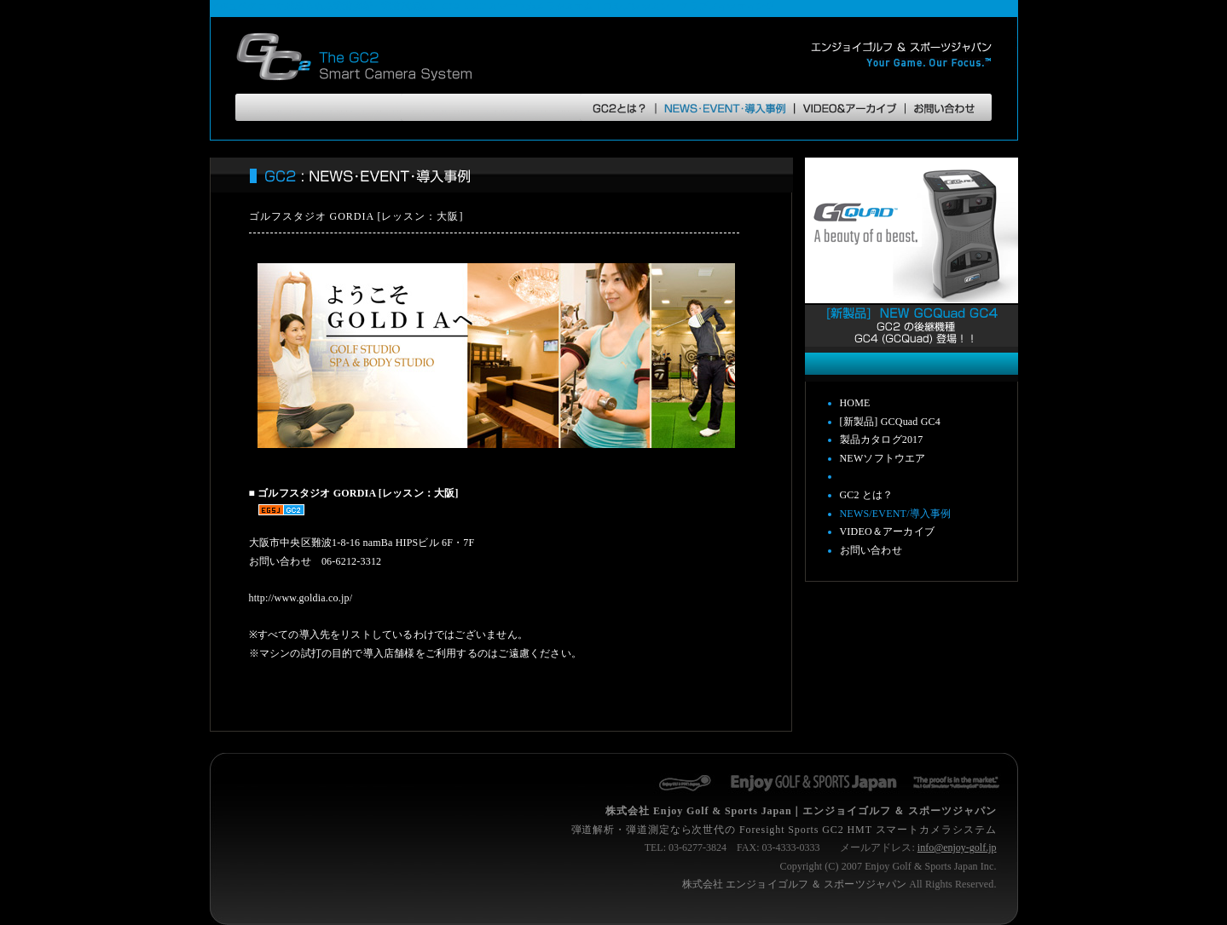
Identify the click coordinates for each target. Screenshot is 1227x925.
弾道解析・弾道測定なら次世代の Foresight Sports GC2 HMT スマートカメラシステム (784, 830)
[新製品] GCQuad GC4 (890, 422)
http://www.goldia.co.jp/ (301, 598)
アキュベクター (243, 6)
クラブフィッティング (726, 6)
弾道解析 (352, 6)
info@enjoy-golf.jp (957, 847)
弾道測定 (400, 6)
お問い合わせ (871, 550)
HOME (855, 403)
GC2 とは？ (867, 495)
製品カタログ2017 (881, 439)
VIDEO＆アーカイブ (887, 531)
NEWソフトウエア (883, 458)
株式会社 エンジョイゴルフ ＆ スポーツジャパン (794, 884)
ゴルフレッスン (636, 6)
